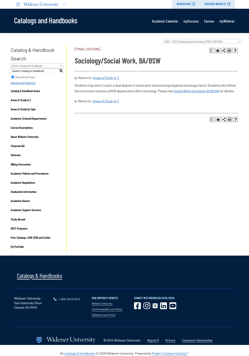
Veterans (16, 155)
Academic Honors (20, 201)
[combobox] (202, 41)
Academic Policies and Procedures (29, 173)
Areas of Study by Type (23, 109)
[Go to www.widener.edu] (69, 4)
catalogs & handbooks (79, 353)
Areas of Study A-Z (21, 100)
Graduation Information (24, 191)
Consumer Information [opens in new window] (197, 340)
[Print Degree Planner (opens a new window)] (211, 50)
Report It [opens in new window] (153, 340)
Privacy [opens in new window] (170, 340)
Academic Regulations (23, 182)
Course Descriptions (22, 127)
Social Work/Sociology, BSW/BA (196, 91)
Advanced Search (23, 83)
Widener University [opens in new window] (102, 303)
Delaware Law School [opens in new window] (103, 314)
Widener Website (215, 4)
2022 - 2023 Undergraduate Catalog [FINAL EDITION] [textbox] (193, 41)
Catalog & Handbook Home (25, 91)
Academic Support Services (26, 210)
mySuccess (191, 21)
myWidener (227, 21)
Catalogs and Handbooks (45, 20)
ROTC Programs (19, 228)
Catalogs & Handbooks (39, 275)
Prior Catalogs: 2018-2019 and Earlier (31, 237)
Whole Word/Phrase (25, 77)
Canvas (209, 21)
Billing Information (21, 164)
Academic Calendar (165, 21)
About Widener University (25, 136)
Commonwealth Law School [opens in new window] (107, 309)
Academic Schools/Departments (28, 118)
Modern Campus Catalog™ (170, 353)
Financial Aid (18, 146)
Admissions (184, 4)
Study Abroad (18, 219)
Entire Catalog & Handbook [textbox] (27, 65)
